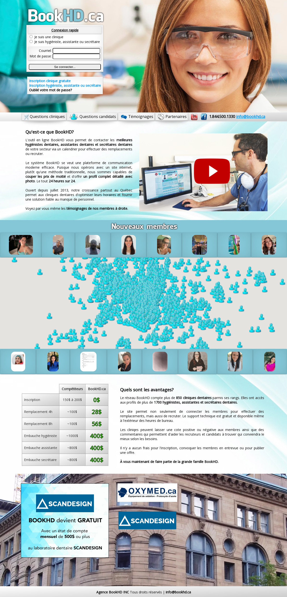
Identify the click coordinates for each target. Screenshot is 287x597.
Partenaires (176, 116)
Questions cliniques (47, 116)
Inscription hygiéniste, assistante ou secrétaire (65, 85)
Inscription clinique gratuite (50, 81)
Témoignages (140, 116)
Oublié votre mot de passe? (50, 90)
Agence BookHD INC (112, 592)
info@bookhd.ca (178, 592)
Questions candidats (97, 116)
